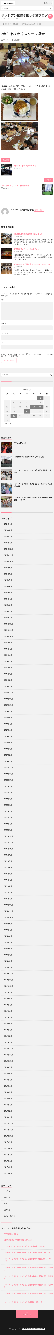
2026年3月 (8, 530)
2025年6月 (8, 586)
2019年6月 (8, 1011)
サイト (3, 343)
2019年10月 (8, 986)
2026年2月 (8, 536)
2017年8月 (8, 1148)
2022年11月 (8, 774)
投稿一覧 (38, 210)
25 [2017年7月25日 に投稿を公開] (14, 416)
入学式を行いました (21, 443)
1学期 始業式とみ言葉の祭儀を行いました (29, 457)
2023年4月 (8, 742)
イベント (7, 1197)
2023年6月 (8, 730)
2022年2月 (8, 824)
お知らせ (7, 1191)
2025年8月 (8, 574)
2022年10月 (8, 780)
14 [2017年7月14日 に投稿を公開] (34, 407)
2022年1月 (8, 830)
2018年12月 (8, 1048)
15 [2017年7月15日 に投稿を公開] (40, 407)
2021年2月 (8, 892)
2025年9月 (8, 568)
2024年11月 (8, 630)
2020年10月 (8, 917)
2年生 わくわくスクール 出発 (25, 166)
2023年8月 (8, 717)
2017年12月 (8, 1123)
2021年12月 (8, 836)
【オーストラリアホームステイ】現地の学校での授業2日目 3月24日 (28, 1286)
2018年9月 (8, 1067)
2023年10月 (8, 705)
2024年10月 (8, 636)
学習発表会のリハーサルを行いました (28, 249)
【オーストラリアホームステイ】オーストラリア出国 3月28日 (27, 1253)
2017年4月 (8, 1173)
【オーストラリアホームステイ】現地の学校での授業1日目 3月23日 (28, 1294)
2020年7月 (8, 930)
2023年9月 (8, 711)
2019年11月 (8, 980)
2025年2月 (8, 611)
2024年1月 (8, 686)
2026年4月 (8, 524)
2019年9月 (8, 992)
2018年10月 (8, 1061)
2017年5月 (8, 1167)
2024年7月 (8, 649)
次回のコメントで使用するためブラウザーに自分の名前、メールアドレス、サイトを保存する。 (27, 355)
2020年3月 (8, 955)
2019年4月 (8, 1023)
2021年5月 (8, 874)
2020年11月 (8, 911)
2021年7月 (8, 861)
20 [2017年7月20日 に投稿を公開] (27, 411)
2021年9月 (8, 855)
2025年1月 (8, 618)
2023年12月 (8, 692)
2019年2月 (8, 1036)
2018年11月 (8, 1055)
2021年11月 (8, 842)
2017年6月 (8, 1161)
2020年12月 (8, 905)
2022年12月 (8, 767)
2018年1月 (8, 1117)
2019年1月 (8, 1042)
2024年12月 (8, 624)
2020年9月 (8, 924)
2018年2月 (8, 1111)
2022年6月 (8, 799)
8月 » (10, 423)
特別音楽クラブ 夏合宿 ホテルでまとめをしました (33, 264)
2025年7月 (8, 580)
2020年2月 (8, 961)
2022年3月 (8, 817)
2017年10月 (8, 1136)
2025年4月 (8, 599)
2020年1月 (8, 967)
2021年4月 (8, 880)
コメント (4, 300)
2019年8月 (8, 999)
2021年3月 (8, 886)
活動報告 (17, 40)
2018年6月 (8, 1086)
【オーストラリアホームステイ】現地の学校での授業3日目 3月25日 (28, 1277)
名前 (3, 323)
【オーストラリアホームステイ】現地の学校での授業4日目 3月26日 (28, 1268)
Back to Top (27, 1314)
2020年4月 (8, 949)
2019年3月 (8, 1030)
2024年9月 (8, 643)
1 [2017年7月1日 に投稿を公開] (40, 398)
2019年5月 (8, 1017)
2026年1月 (8, 543)
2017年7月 (8, 1155)
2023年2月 (8, 755)
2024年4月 (8, 667)
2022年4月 (8, 811)
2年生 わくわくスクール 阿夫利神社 (15, 185)
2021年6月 (8, 867)
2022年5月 (8, 805)
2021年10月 (8, 849)
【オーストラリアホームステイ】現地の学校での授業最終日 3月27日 (27, 1260)
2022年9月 (8, 786)
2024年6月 (8, 655)
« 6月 (5, 423)
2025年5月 (8, 593)
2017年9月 (8, 1142)
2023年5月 (8, 736)
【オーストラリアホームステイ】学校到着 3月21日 (23, 1302)
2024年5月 (8, 661)
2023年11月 (8, 699)
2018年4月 (8, 1098)
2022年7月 (8, 792)
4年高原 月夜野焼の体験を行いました (28, 234)
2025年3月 (8, 605)
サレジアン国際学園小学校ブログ (24, 15)
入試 (5, 1204)
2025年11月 (8, 555)
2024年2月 (8, 680)
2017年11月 (8, 1130)
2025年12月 (8, 549)
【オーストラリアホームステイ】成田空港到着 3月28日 (24, 1246)
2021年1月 (8, 899)
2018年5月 (8, 1092)
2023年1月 (8, 761)
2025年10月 (8, 561)
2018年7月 (8, 1080)
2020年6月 (8, 936)
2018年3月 (8, 1105)
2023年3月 (8, 749)
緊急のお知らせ (9, 1216)
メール (4, 333)
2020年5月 (8, 942)
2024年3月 (8, 674)
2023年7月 (8, 724)
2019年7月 (8, 1005)
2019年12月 (8, 974)
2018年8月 (8, 1073)
